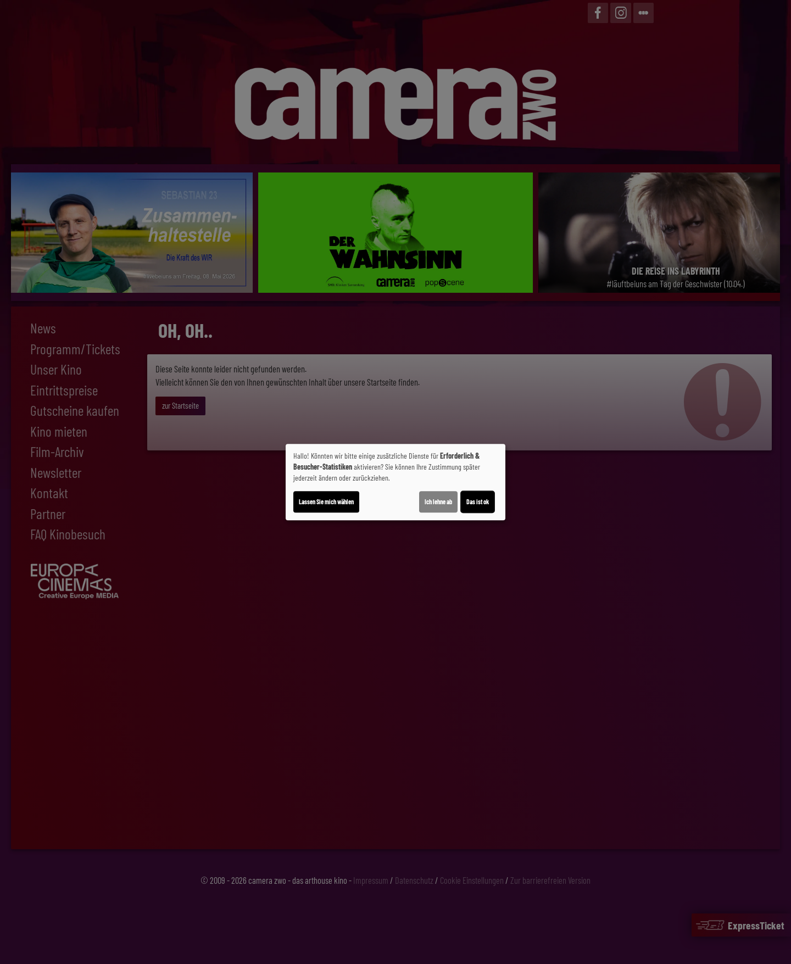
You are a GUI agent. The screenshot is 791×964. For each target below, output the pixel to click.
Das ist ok (477, 501)
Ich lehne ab (438, 501)
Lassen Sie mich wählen (326, 501)
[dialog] (395, 482)
